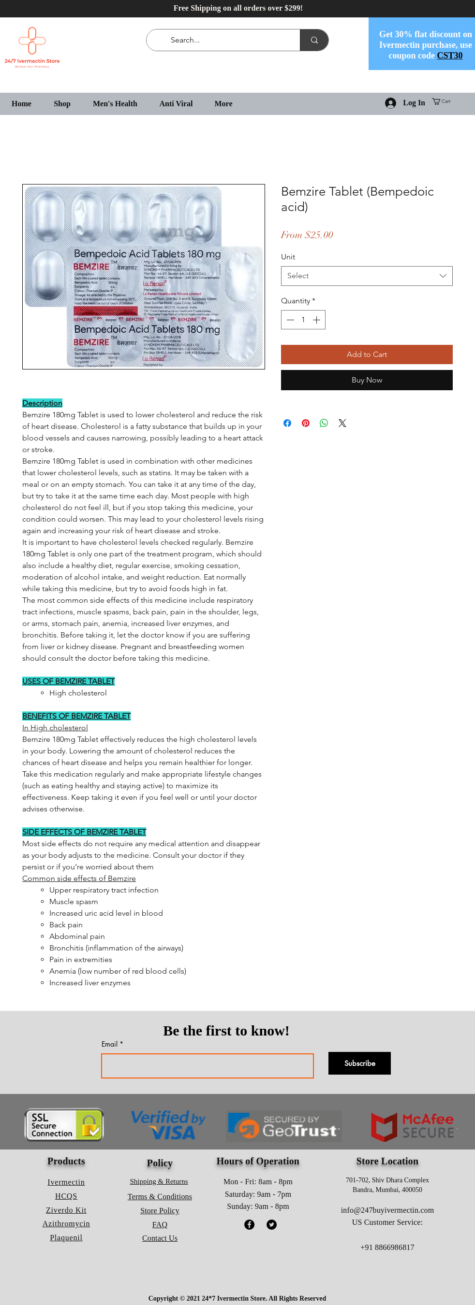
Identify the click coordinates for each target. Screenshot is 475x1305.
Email (110, 1044)
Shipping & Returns (159, 1181)
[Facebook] (249, 1225)
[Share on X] (342, 423)
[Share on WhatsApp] (324, 423)
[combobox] (367, 275)
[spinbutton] (303, 320)
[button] (445, 101)
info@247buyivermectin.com (387, 1210)
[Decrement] (289, 320)
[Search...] (225, 40)
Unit (288, 256)
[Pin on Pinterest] (306, 423)
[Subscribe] (359, 1063)
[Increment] (317, 320)
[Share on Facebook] (287, 423)
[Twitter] (272, 1225)
